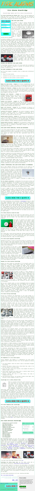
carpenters (30, 446)
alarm (12, 369)
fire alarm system (24, 118)
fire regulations (7, 161)
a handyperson (22, 448)
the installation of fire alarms (23, 166)
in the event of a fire (12, 92)
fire (21, 377)
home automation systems (12, 444)
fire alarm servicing (29, 393)
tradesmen (15, 449)
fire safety (31, 343)
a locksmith (21, 447)
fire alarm (22, 465)
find (4, 406)
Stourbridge (23, 201)
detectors (3, 123)
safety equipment (18, 192)
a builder (11, 443)
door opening (9, 447)
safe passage (29, 108)
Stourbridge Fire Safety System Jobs (21, 463)
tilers (32, 447)
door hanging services (29, 445)
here (12, 417)
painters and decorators (14, 446)
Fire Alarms (6, 483)
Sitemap (2, 483)
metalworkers (23, 443)
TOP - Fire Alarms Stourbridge (7, 475)
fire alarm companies (5, 206)
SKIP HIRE (10, 448)
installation (9, 48)
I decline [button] (24, 486)
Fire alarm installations (6, 201)
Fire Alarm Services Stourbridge (11, 420)
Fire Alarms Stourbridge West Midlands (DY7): (10, 15)
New (3, 483)
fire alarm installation (29, 417)
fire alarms (25, 54)
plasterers (15, 445)
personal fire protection (24, 66)
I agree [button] (21, 486)
